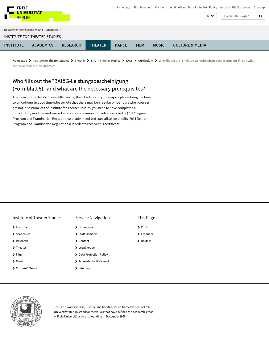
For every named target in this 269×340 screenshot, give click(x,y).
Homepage (123, 7)
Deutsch (146, 241)
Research (71, 45)
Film (140, 45)
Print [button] (144, 227)
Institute (14, 45)
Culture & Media (189, 45)
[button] (209, 16)
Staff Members (142, 7)
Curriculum (145, 61)
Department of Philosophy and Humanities (32, 29)
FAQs (129, 61)
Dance (121, 45)
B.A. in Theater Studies (105, 61)
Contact (160, 7)
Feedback (147, 234)
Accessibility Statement (235, 7)
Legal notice (177, 7)
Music (159, 45)
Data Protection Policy (202, 7)
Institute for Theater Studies (32, 36)
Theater (98, 45)
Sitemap (259, 7)
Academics (42, 45)
